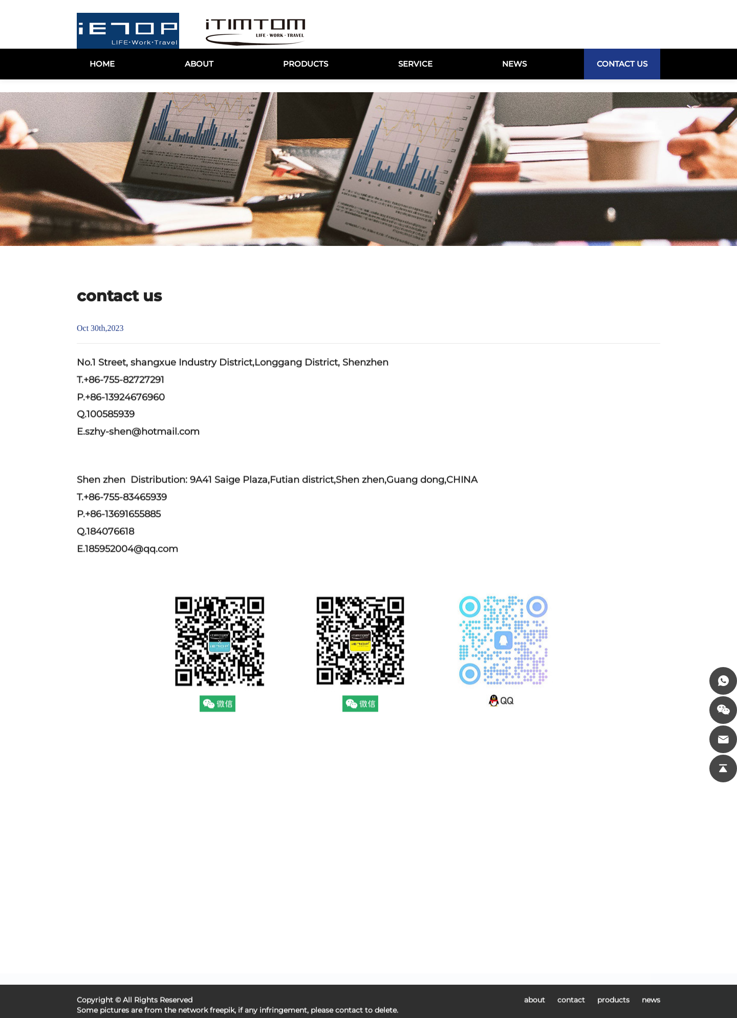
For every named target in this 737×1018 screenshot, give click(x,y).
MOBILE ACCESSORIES (473, 974)
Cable (455, 952)
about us (311, 966)
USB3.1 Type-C (408, 937)
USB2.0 (393, 952)
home (240, 937)
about (535, 1012)
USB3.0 (459, 937)
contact (572, 1012)
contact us (249, 981)
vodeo (306, 952)
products (312, 937)
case (237, 952)
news (239, 966)
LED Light (399, 966)
